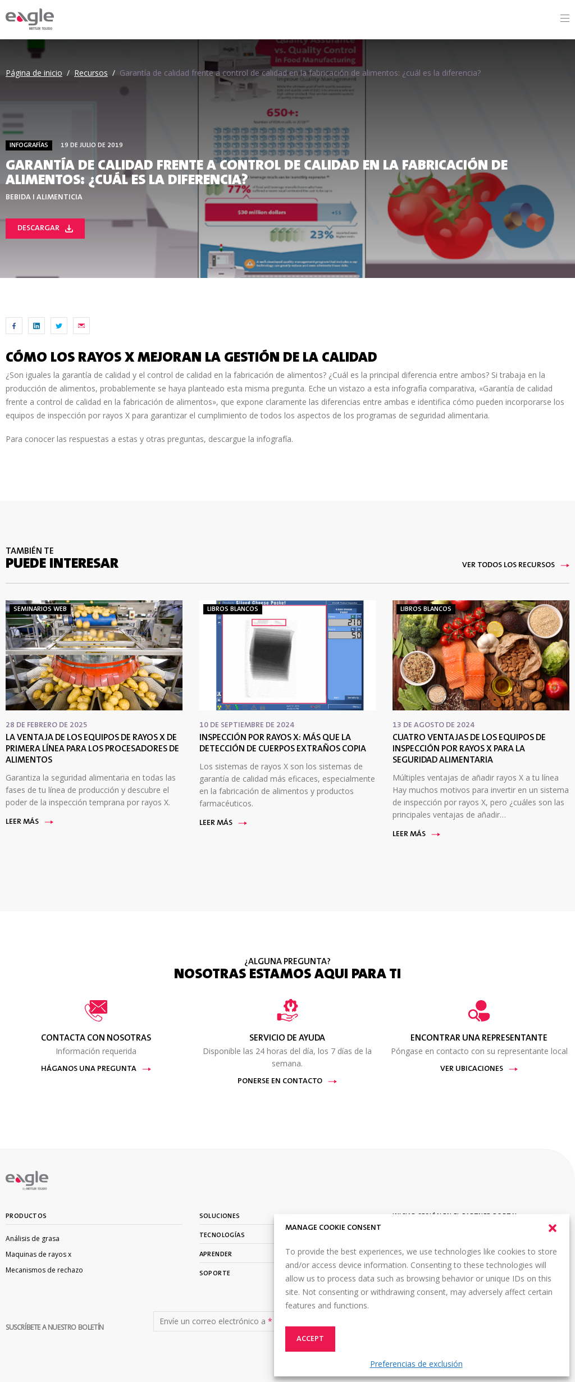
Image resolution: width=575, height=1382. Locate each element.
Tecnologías (222, 1235)
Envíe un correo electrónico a (215, 1321)
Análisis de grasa (33, 1238)
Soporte (215, 1273)
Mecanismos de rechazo (44, 1270)
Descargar (45, 228)
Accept (310, 1339)
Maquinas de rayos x (38, 1254)
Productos (26, 1216)
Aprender (215, 1254)
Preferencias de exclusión (416, 1363)
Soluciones (219, 1216)
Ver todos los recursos (515, 565)
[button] (552, 1228)
